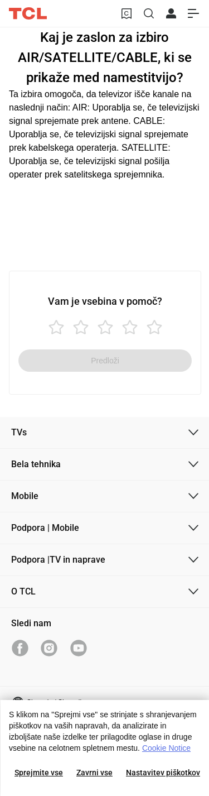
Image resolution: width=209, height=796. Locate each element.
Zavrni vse (94, 772)
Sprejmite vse (38, 772)
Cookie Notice (166, 748)
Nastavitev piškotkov (163, 772)
